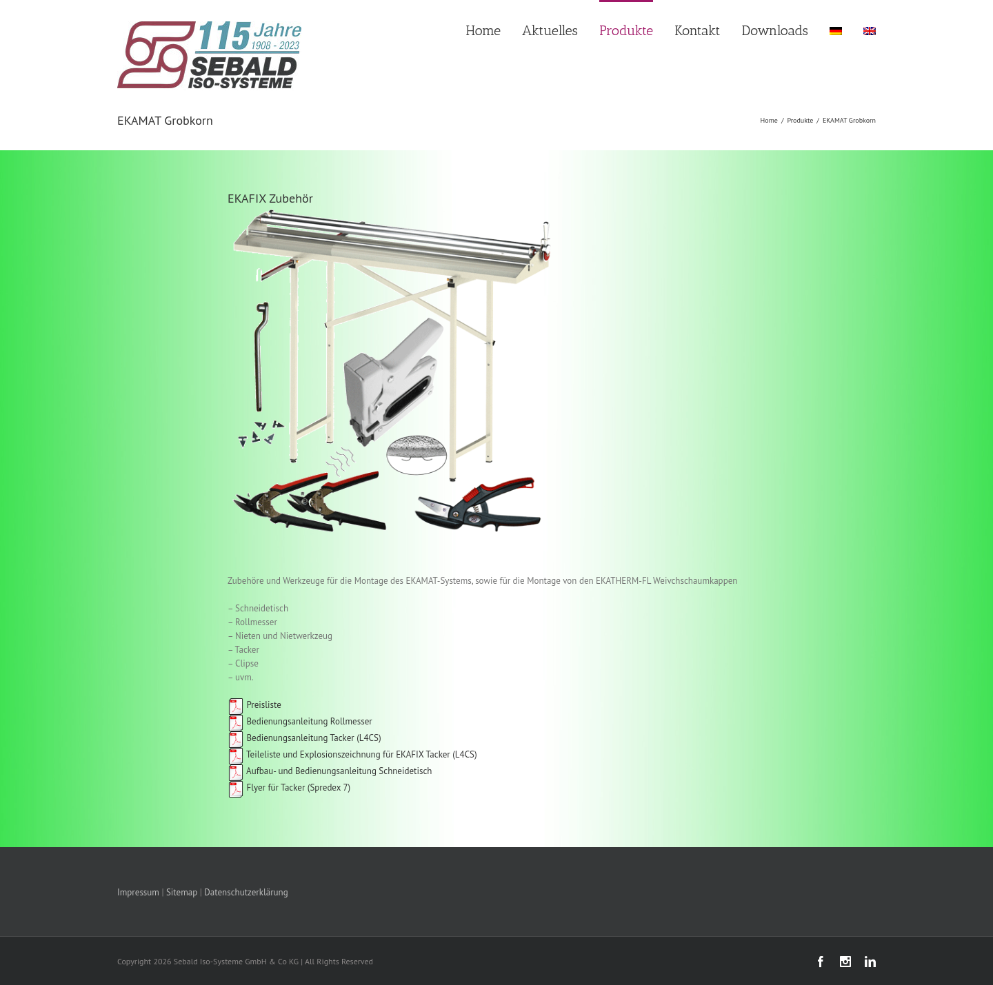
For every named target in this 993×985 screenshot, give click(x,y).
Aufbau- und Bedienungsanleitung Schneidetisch (330, 771)
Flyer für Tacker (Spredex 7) (298, 787)
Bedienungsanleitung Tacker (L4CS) (304, 738)
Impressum (138, 892)
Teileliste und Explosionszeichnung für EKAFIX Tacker (339, 754)
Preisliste (254, 705)
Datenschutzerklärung (246, 892)
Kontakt (697, 30)
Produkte (626, 30)
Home (483, 30)
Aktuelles (550, 30)
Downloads (775, 30)
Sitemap (181, 892)
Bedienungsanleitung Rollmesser (300, 721)
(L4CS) (463, 754)
